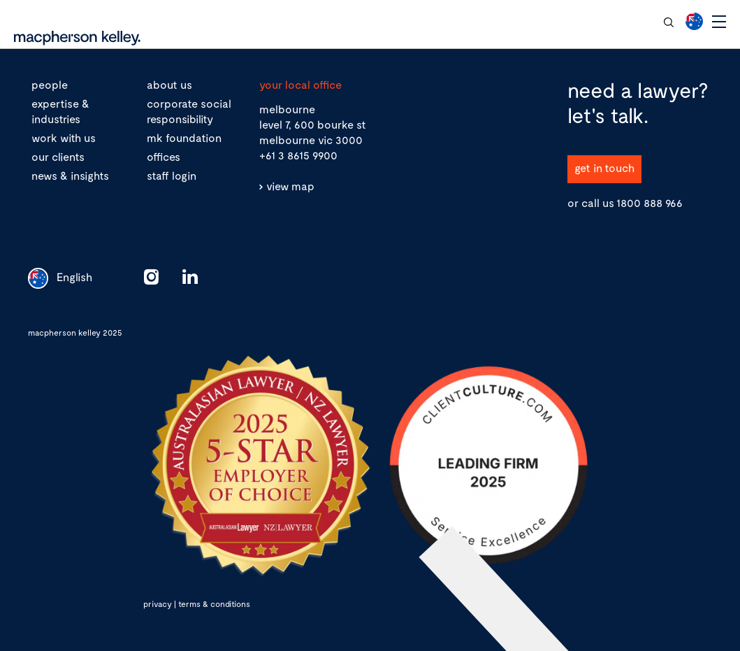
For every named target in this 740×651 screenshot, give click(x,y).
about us (169, 84)
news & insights (70, 175)
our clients (58, 156)
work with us (63, 137)
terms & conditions (214, 603)
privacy (157, 603)
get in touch (604, 167)
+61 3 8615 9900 (298, 155)
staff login (171, 175)
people (49, 84)
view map (290, 185)
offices (163, 156)
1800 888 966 (649, 202)
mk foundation (184, 137)
